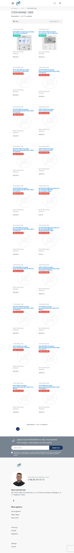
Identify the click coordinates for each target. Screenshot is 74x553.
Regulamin (14, 534)
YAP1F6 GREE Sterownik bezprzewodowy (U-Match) (21, 346)
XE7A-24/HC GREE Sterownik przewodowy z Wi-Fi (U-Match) (48, 32)
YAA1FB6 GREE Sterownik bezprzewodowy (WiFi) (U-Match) (23, 267)
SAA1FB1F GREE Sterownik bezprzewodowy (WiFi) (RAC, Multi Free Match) (23, 150)
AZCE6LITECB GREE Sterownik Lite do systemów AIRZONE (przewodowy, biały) (49, 189)
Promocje (14, 527)
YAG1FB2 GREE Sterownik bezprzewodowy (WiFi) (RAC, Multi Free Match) (23, 110)
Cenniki (13, 547)
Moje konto (15, 518)
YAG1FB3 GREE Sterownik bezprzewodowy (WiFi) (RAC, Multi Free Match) (49, 71)
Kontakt (13, 530)
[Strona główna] (21, 3)
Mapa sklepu (15, 515)
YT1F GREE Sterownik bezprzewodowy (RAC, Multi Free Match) (49, 308)
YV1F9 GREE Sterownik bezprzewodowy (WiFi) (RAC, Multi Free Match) (49, 387)
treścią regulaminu (35, 452)
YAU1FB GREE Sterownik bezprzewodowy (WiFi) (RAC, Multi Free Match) (23, 189)
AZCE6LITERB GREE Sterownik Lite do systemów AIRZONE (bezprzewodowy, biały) (49, 229)
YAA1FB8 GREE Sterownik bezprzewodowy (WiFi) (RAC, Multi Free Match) (49, 347)
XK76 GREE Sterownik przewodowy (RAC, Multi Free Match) (23, 32)
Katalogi (14, 543)
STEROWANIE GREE (18, 29)
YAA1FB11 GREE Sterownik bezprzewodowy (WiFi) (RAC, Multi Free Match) (23, 308)
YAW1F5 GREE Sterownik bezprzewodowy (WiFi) (46, 110)
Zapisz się (55, 448)
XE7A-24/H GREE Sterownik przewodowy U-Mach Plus (21, 70)
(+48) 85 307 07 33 (36, 479)
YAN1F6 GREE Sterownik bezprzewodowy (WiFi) (46, 149)
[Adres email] (30, 448)
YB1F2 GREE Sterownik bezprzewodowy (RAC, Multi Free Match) (23, 387)
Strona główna (16, 511)
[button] (55, 3)
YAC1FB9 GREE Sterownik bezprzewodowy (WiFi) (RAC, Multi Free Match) (23, 229)
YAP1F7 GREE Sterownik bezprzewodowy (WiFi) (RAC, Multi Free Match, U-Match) (49, 268)
